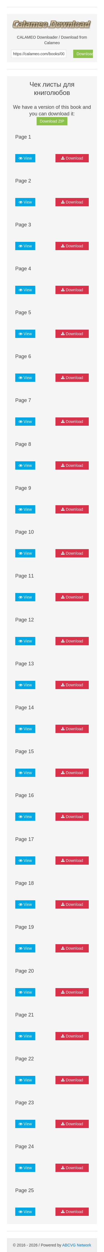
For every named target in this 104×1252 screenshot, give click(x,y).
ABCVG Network (76, 1245)
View (25, 158)
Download (85, 54)
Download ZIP (52, 121)
